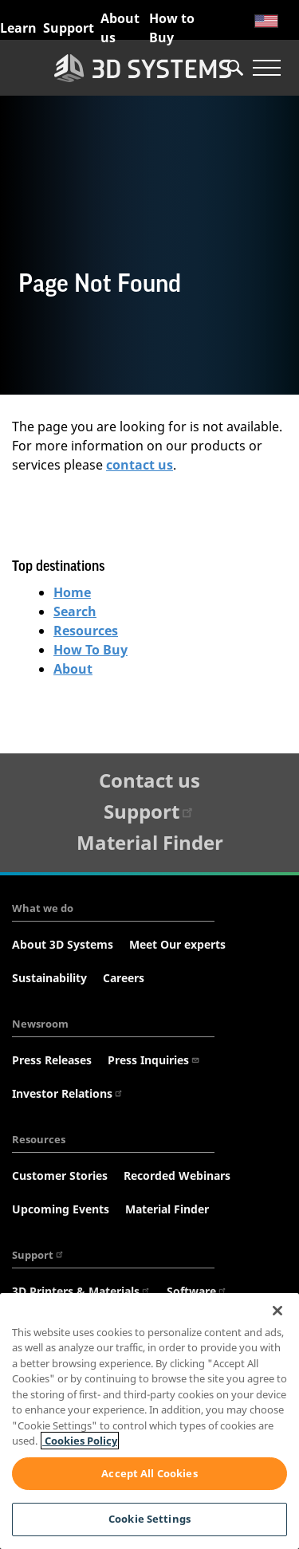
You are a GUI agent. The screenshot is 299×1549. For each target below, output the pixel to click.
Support (68, 28)
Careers (123, 977)
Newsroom (40, 1023)
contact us (139, 465)
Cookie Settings (149, 1519)
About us (120, 28)
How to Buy (172, 28)
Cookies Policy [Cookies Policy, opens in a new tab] (79, 1440)
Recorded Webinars (177, 1175)
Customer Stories (60, 1175)
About (72, 669)
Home (72, 592)
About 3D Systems (62, 944)
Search (74, 611)
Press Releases (52, 1059)
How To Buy (90, 650)
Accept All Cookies (149, 1473)
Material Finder (150, 842)
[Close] (277, 1310)
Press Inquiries (154, 1059)
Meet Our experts (177, 944)
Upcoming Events (60, 1209)
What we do (42, 908)
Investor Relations (68, 1093)
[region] (149, 1421)
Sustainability (49, 977)
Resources (85, 630)
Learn (18, 28)
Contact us (149, 780)
